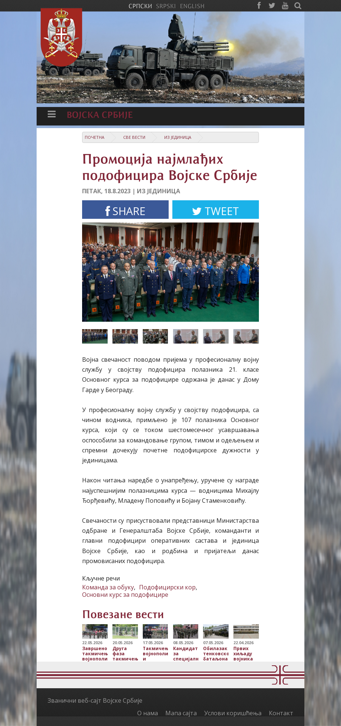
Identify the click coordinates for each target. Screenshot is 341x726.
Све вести (134, 137)
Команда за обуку (108, 587)
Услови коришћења (232, 713)
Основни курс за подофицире (125, 594)
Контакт (281, 713)
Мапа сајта (181, 713)
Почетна (94, 137)
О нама (147, 713)
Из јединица (177, 137)
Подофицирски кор (167, 587)
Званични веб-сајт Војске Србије (95, 700)
